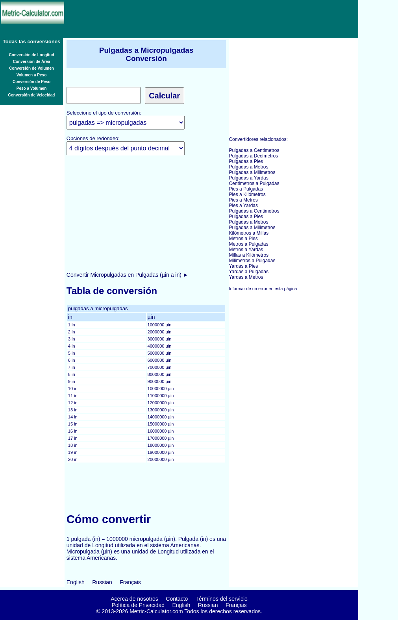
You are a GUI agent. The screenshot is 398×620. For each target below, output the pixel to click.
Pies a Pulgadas (246, 189)
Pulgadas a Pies (246, 161)
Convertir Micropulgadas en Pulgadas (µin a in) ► (128, 275)
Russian (102, 582)
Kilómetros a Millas (248, 233)
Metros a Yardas (246, 249)
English (76, 582)
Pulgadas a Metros (248, 167)
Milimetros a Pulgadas (252, 260)
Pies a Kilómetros (247, 194)
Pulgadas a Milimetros (252, 172)
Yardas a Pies (243, 266)
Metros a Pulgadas (248, 244)
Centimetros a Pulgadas (254, 183)
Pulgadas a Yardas (248, 178)
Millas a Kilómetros (248, 255)
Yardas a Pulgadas (248, 271)
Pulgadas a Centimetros (254, 150)
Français (130, 582)
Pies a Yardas (243, 205)
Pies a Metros (243, 200)
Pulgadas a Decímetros (253, 156)
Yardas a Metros (246, 277)
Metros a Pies (243, 238)
